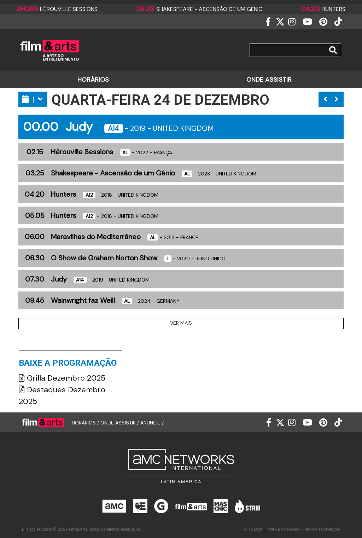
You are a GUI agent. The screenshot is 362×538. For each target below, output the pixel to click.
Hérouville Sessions (57, 9)
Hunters (323, 9)
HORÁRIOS (93, 79)
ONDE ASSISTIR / (120, 423)
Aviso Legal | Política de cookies (271, 529)
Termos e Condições (322, 529)
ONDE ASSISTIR (269, 79)
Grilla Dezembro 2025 (62, 378)
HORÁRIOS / (86, 423)
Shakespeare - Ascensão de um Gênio (199, 9)
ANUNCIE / (152, 423)
